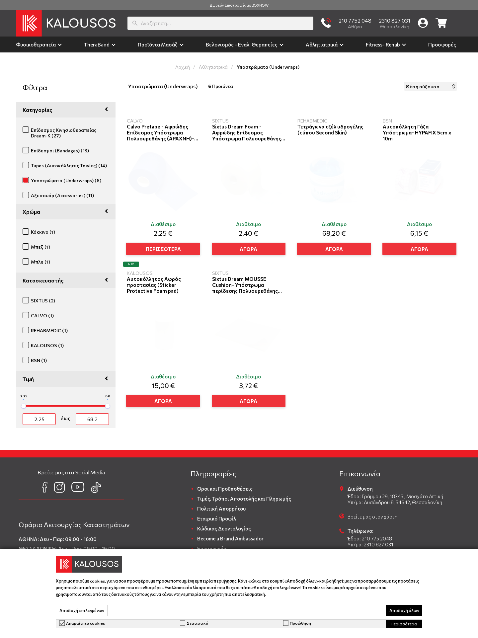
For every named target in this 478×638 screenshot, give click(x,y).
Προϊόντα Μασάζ (158, 44)
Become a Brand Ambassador (230, 538)
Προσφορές (442, 44)
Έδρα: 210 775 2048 (370, 538)
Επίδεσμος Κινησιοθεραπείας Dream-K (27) (63, 132)
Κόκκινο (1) (43, 232)
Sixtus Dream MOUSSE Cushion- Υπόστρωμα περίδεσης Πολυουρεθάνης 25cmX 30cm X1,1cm (245, 285)
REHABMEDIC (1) (49, 330)
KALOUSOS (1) (47, 345)
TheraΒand (97, 44)
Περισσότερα (404, 623)
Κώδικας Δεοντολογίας (224, 528)
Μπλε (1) (40, 262)
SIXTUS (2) (43, 300)
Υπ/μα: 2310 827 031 (370, 544)
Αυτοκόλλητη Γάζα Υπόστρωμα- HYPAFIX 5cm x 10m (417, 132)
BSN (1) (39, 360)
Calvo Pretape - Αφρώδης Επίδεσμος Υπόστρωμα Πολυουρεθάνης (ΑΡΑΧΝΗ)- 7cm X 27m (160, 132)
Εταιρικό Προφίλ (216, 518)
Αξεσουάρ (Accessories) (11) (62, 195)
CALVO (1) (42, 315)
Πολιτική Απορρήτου (221, 509)
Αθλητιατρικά (322, 44)
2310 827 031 (394, 20)
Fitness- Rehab (383, 44)
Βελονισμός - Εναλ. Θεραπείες (242, 44)
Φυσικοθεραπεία (36, 44)
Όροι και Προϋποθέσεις (225, 489)
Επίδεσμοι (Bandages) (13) (60, 150)
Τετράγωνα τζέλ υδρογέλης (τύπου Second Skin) (330, 129)
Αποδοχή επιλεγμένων (81, 610)
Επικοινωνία (211, 548)
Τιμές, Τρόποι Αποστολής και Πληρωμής (244, 499)
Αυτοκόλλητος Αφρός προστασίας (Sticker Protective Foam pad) (154, 285)
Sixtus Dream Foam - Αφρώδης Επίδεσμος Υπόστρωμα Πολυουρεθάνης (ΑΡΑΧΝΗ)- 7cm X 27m (246, 132)
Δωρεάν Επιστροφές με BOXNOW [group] (239, 5)
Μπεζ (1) (40, 247)
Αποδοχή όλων (404, 610)
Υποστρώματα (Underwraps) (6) (66, 180)
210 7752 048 (355, 20)
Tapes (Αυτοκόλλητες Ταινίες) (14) (69, 165)
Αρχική (182, 67)
